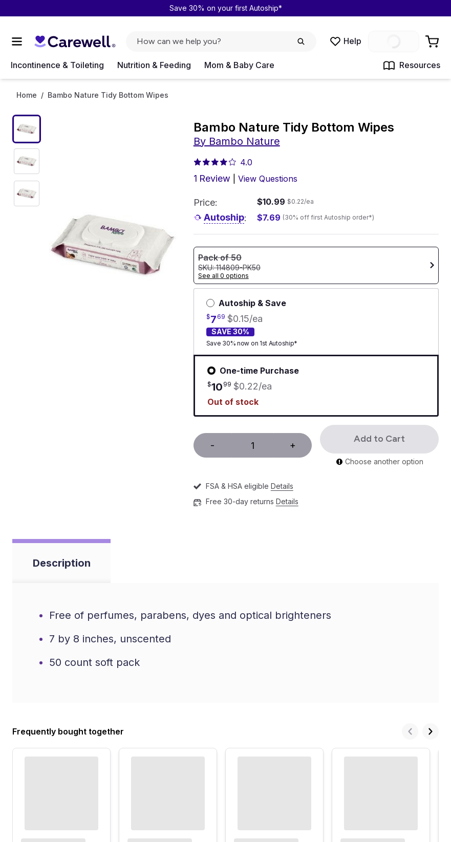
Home (26, 95)
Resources (411, 65)
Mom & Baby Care (239, 65)
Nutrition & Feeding (154, 65)
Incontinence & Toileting (57, 65)
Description (62, 563)
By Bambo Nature (237, 141)
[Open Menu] (17, 41)
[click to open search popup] (221, 41)
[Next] (430, 731)
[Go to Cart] (433, 41)
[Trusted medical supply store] (75, 41)
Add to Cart (379, 438)
